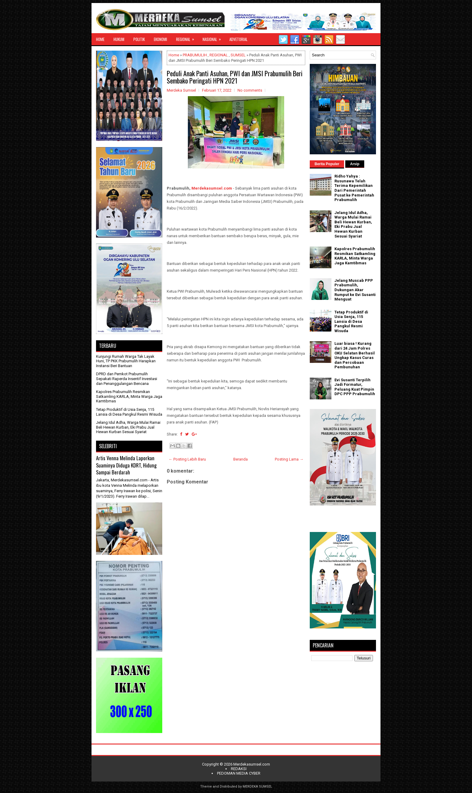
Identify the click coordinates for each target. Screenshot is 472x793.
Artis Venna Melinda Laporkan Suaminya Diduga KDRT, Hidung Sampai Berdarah (126, 465)
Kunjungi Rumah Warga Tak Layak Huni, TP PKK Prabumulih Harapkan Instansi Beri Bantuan (126, 361)
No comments (250, 90)
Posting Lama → (289, 459)
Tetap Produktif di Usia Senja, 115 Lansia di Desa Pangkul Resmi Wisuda (129, 412)
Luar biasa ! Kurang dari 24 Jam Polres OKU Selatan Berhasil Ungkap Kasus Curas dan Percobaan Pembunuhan (354, 355)
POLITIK (139, 39)
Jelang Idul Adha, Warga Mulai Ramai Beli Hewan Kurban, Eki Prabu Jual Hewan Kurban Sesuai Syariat (128, 427)
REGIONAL (187, 37)
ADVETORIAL (238, 39)
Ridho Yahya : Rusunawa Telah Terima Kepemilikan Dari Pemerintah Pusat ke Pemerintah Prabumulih (354, 188)
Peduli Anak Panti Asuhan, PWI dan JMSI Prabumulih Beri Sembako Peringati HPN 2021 (235, 77)
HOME (100, 39)
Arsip (354, 164)
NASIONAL (214, 37)
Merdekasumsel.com (211, 188)
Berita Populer (327, 164)
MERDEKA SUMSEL (257, 786)
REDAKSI (239, 768)
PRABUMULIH (195, 55)
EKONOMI (160, 39)
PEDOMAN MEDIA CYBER (238, 773)
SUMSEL (238, 55)
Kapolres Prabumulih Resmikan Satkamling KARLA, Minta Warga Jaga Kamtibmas (129, 396)
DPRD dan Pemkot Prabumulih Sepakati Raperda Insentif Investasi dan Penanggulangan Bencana (126, 378)
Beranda (240, 459)
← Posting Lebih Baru (187, 459)
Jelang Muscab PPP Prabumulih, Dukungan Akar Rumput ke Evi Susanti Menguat (355, 289)
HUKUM (118, 39)
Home (174, 55)
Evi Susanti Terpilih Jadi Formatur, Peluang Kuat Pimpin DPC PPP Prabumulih (354, 387)
